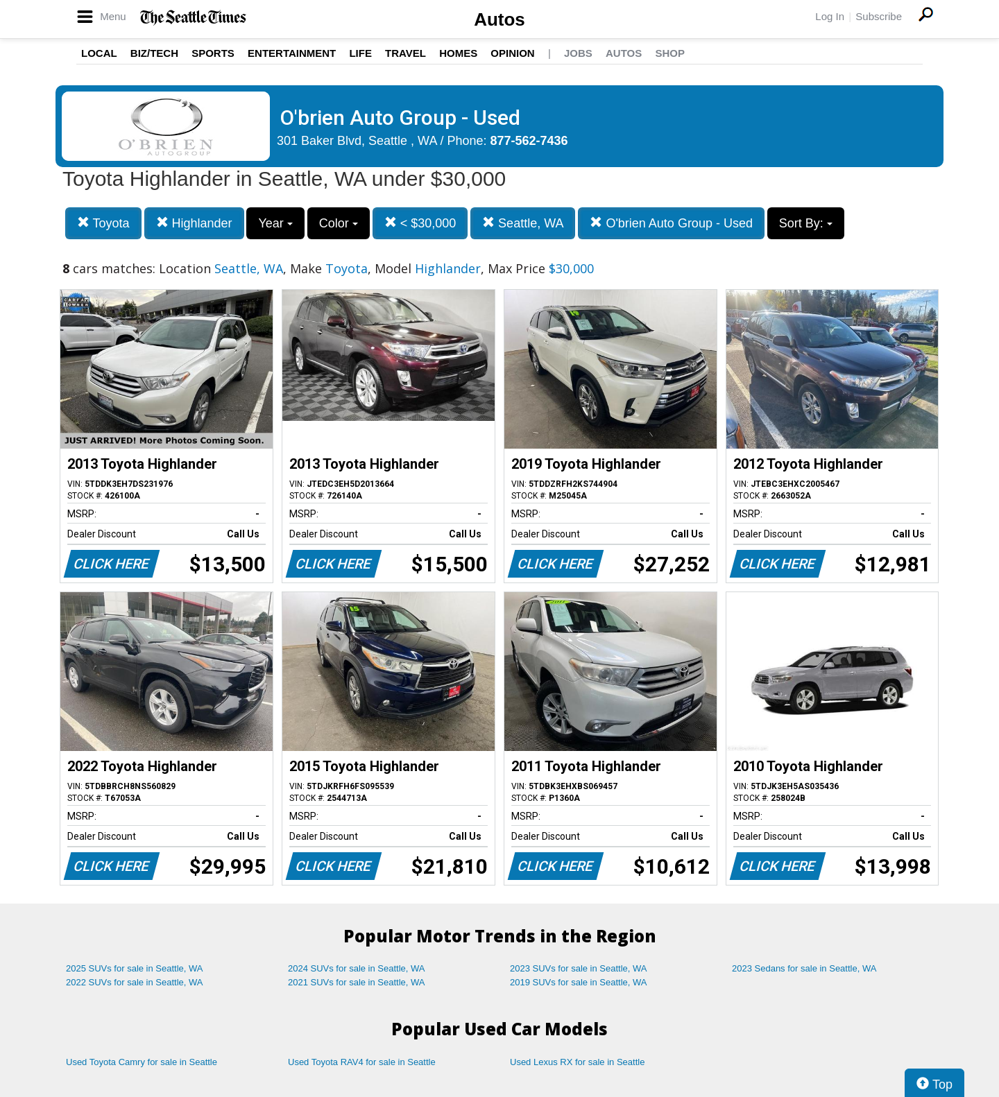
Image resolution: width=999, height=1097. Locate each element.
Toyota (103, 223)
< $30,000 (420, 223)
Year (275, 223)
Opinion (512, 53)
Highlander (194, 223)
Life (360, 53)
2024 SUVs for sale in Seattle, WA (356, 968)
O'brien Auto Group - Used (671, 223)
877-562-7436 (529, 141)
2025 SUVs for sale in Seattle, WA (134, 968)
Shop (670, 53)
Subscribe (878, 16)
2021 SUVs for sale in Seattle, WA (356, 982)
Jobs (578, 53)
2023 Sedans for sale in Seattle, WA (804, 968)
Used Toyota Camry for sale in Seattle (141, 1062)
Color (338, 223)
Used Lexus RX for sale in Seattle (577, 1062)
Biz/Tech (154, 53)
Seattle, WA (522, 223)
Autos (499, 19)
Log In (829, 16)
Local (99, 53)
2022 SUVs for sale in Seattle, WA (134, 982)
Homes (458, 53)
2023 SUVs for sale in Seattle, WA (578, 968)
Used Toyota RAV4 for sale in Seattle (362, 1062)
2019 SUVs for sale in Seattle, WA (578, 982)
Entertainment (292, 53)
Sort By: (805, 223)
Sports (212, 53)
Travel (405, 53)
